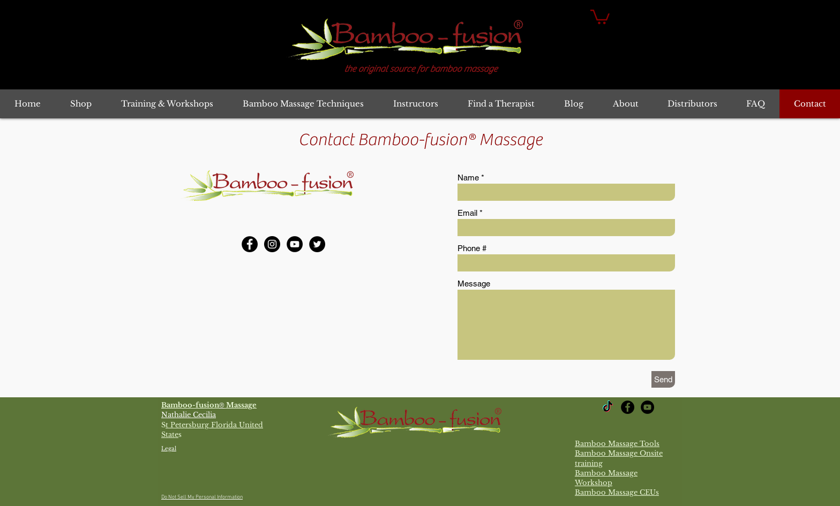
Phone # (472, 248)
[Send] (663, 379)
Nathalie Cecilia (188, 414)
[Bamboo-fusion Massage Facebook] (250, 244)
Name (468, 177)
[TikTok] (607, 407)
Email (467, 213)
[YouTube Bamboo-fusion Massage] (295, 244)
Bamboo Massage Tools (617, 443)
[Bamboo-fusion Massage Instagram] (272, 244)
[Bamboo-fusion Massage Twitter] (317, 244)
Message (474, 284)
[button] (600, 16)
